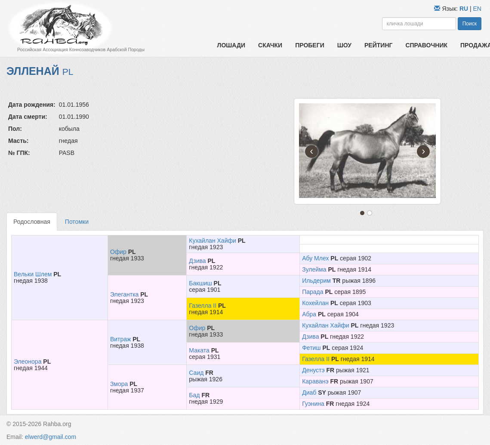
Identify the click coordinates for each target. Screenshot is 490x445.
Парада (312, 291)
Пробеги (309, 45)
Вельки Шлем (33, 274)
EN (477, 8)
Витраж (120, 339)
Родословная (31, 221)
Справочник (426, 45)
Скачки (270, 45)
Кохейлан (315, 303)
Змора (119, 383)
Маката (199, 350)
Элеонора (27, 361)
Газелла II (202, 305)
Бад (194, 395)
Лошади (231, 45)
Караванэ (315, 381)
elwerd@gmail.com (50, 436)
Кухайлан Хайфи (212, 240)
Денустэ (313, 370)
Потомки (77, 221)
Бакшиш (200, 283)
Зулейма (314, 269)
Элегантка (124, 294)
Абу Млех (315, 258)
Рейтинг (378, 45)
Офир (118, 251)
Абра (309, 314)
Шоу (344, 45)
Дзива (197, 260)
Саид (196, 372)
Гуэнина (313, 403)
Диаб (309, 392)
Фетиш (311, 347)
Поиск (469, 24)
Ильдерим (316, 280)
